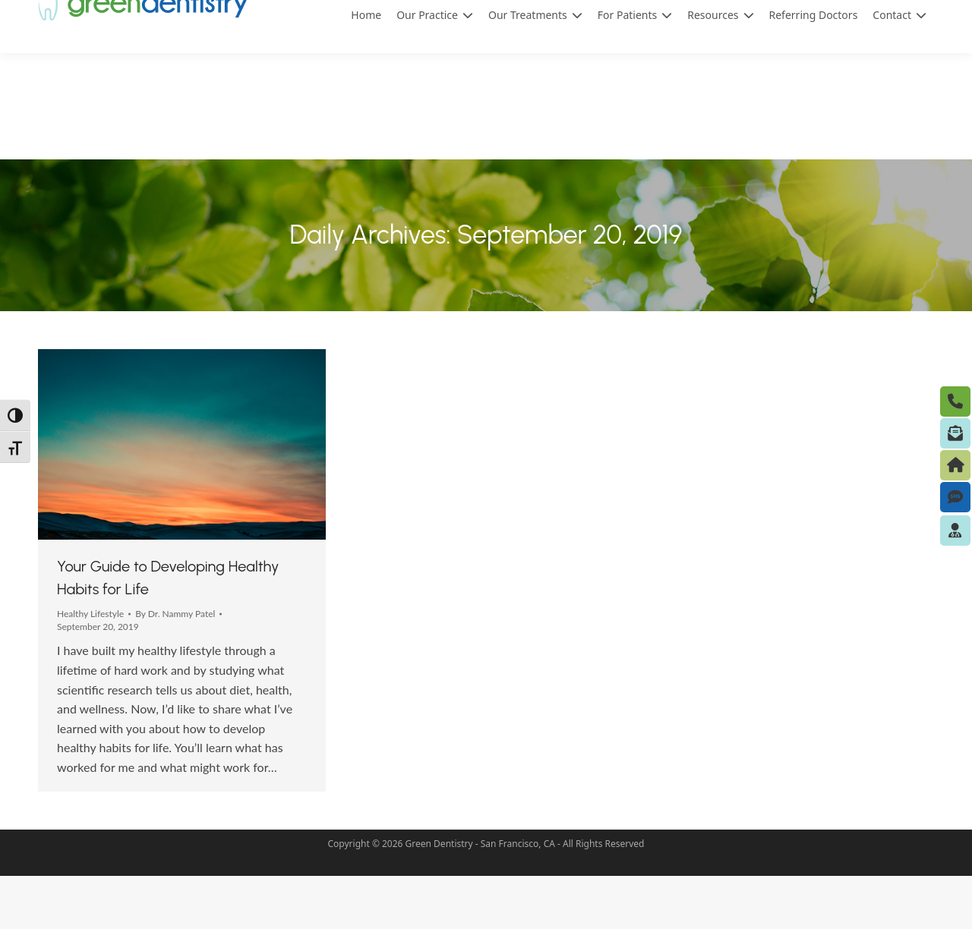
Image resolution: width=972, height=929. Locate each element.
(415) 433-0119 (705, 27)
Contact (899, 68)
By (175, 666)
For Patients (635, 68)
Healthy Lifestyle (90, 666)
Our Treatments (535, 68)
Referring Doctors (813, 68)
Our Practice (434, 68)
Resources (720, 68)
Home (366, 68)
